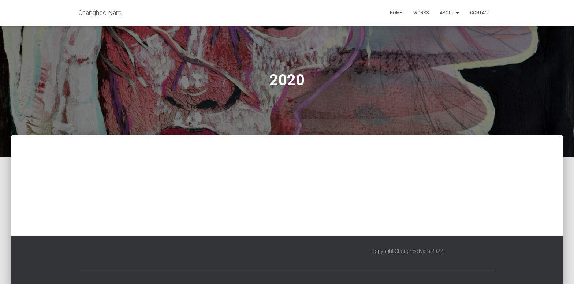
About (449, 12)
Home (396, 12)
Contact (480, 12)
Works (421, 12)
